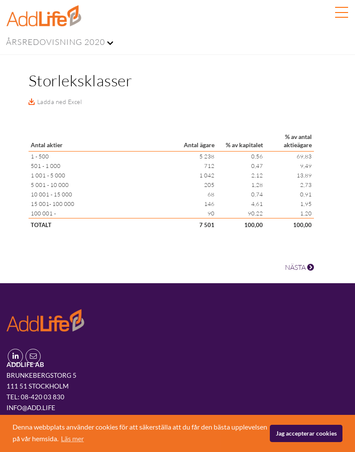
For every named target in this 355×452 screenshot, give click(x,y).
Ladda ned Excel (59, 101)
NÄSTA (299, 267)
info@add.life (30, 407)
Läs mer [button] (72, 438)
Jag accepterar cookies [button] (306, 433)
